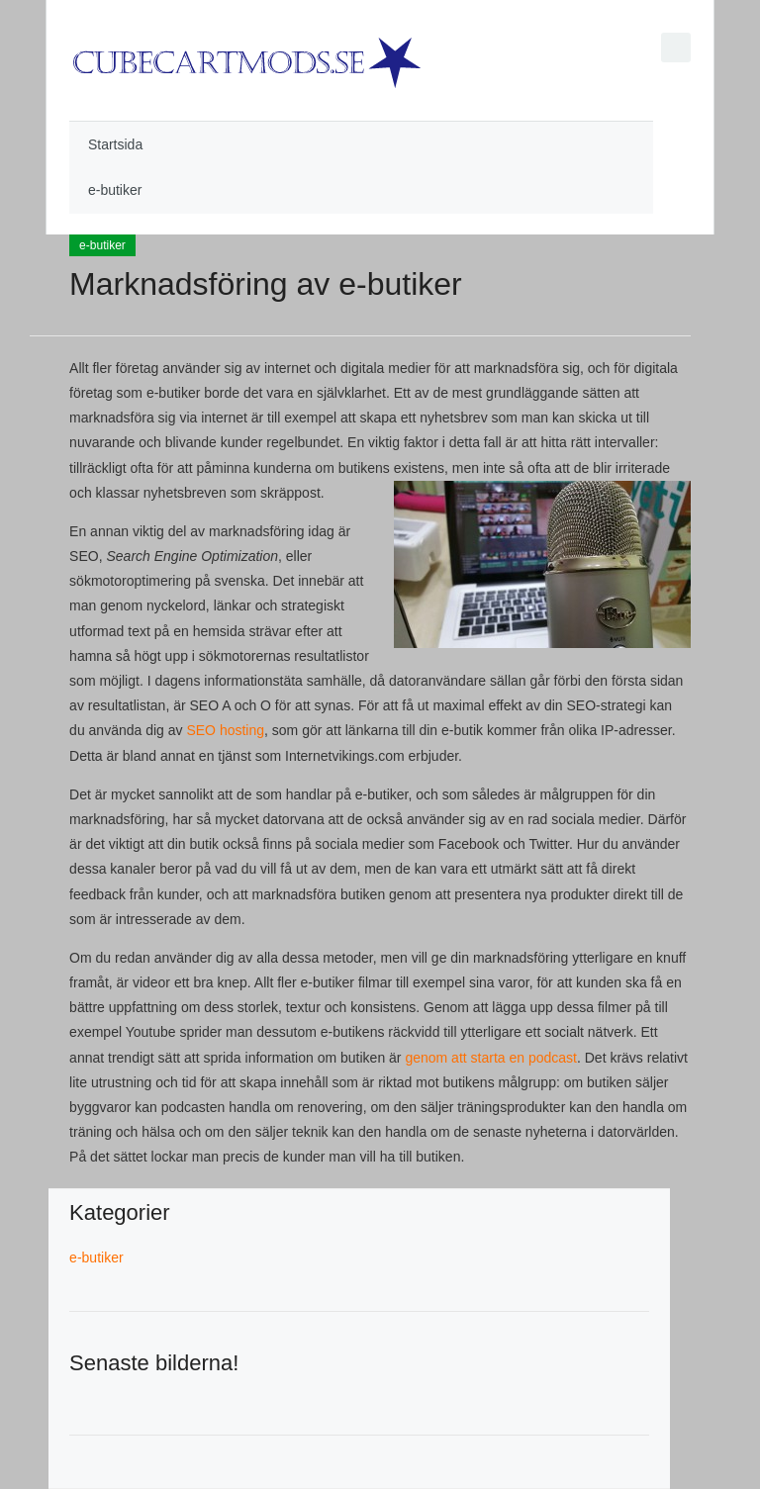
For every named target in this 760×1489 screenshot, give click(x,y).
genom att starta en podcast (491, 1058)
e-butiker (115, 190)
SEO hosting (225, 730)
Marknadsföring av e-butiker (265, 284)
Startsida (115, 144)
